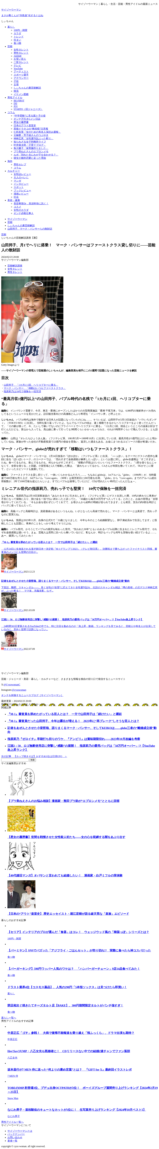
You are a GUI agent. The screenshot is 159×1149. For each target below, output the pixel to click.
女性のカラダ (21, 210)
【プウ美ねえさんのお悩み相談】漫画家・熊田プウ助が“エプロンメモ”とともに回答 (63, 801)
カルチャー (13, 171)
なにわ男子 (13, 1116)
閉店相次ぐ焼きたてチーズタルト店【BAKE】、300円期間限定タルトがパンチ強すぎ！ (65, 1005)
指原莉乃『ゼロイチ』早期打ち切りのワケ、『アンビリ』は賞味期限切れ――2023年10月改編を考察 (73, 739)
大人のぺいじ (21, 177)
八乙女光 (12, 1057)
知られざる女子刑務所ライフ (30, 141)
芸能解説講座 (14, 265)
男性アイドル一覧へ (12, 1122)
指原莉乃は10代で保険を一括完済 (22, 391)
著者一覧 (12, 1140)
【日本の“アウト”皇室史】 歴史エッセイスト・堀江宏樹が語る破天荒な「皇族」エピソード (68, 913)
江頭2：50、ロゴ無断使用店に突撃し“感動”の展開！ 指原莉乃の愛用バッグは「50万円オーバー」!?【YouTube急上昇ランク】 (72, 619)
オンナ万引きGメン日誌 (27, 119)
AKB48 (17, 56)
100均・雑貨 (20, 30)
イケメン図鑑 (21, 94)
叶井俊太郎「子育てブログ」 (30, 145)
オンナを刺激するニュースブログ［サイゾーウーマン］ (32, 695)
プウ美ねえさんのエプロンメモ (31, 151)
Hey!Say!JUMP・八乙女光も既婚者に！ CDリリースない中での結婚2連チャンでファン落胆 (68, 1051)
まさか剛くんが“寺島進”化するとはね (22, 15)
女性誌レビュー (22, 174)
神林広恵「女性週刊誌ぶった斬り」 (33, 138)
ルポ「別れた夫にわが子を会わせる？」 (36, 154)
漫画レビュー (21, 193)
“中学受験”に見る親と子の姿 (30, 115)
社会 (16, 197)
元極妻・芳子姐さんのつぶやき (31, 135)
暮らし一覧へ (8, 1017)
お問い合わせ (14, 1137)
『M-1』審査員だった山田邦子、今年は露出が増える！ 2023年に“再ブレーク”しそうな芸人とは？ (73, 721)
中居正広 (12, 1039)
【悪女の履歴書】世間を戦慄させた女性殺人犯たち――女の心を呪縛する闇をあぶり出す (66, 837)
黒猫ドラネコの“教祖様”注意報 (31, 128)
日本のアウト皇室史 (25, 125)
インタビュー (21, 184)
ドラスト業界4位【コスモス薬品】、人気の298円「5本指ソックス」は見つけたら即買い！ (67, 987)
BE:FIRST (19, 100)
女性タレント (21, 49)
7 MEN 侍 (12, 1076)
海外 (9, 161)
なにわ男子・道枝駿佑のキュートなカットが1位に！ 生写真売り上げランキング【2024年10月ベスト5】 (76, 1109)
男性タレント (21, 53)
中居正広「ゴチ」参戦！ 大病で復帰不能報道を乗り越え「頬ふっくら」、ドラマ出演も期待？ (70, 1033)
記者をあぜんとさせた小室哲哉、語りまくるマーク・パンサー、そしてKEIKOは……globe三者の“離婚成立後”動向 (65, 581)
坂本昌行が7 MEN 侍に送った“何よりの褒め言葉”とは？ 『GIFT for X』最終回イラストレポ (69, 1069)
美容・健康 (13, 200)
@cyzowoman (19, 690)
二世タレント (21, 62)
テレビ (17, 65)
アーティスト (21, 71)
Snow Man (12, 1098)
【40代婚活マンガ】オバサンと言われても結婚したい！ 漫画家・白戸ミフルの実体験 (65, 875)
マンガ (17, 180)
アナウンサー (21, 78)
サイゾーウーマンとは (19, 1131)
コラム (11, 112)
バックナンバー (16, 1134)
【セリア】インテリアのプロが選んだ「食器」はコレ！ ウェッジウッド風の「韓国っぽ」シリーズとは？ (78, 932)
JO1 (16, 106)
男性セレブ (20, 164)
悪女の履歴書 (21, 122)
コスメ (17, 206)
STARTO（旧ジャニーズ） (28, 109)
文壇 (16, 84)
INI (15, 103)
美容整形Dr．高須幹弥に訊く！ (31, 203)
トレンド (19, 36)
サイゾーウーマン (11, 9)
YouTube (18, 68)
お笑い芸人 (20, 59)
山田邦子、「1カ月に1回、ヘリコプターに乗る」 (31, 385)
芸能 (9, 46)
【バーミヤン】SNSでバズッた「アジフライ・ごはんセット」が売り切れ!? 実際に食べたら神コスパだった (79, 950)
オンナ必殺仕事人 (24, 213)
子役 (16, 81)
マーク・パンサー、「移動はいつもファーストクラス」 (35, 388)
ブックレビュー (22, 190)
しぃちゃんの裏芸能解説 (27, 87)
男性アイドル (14, 97)
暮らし (11, 27)
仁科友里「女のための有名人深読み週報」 (37, 132)
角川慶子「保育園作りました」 (31, 148)
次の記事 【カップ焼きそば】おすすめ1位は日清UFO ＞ (34, 756)
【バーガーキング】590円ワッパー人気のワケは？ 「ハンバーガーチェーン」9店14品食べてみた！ (73, 968)
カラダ (17, 33)
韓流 (16, 91)
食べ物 (17, 43)
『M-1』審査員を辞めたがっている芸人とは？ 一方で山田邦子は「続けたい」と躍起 (49, 542)
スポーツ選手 (21, 74)
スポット (19, 187)
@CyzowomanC (12, 684)
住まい (17, 40)
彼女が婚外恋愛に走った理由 (30, 158)
